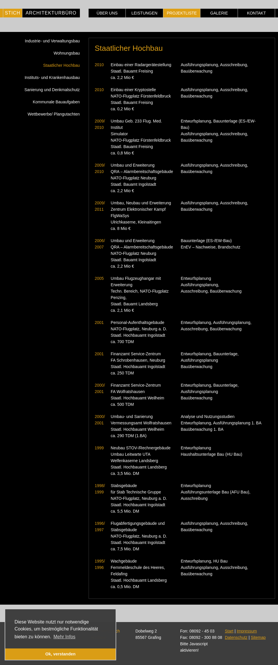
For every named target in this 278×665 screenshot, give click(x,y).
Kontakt (256, 13)
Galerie (219, 13)
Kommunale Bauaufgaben (56, 102)
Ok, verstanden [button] (60, 654)
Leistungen (144, 13)
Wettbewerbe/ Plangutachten (54, 114)
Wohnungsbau (67, 53)
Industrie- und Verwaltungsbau (52, 41)
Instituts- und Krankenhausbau (52, 77)
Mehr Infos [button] (64, 636)
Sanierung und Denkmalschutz (52, 89)
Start (229, 631)
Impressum (247, 631)
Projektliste (182, 13)
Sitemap (258, 637)
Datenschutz (236, 637)
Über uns (107, 13)
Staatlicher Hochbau (61, 65)
